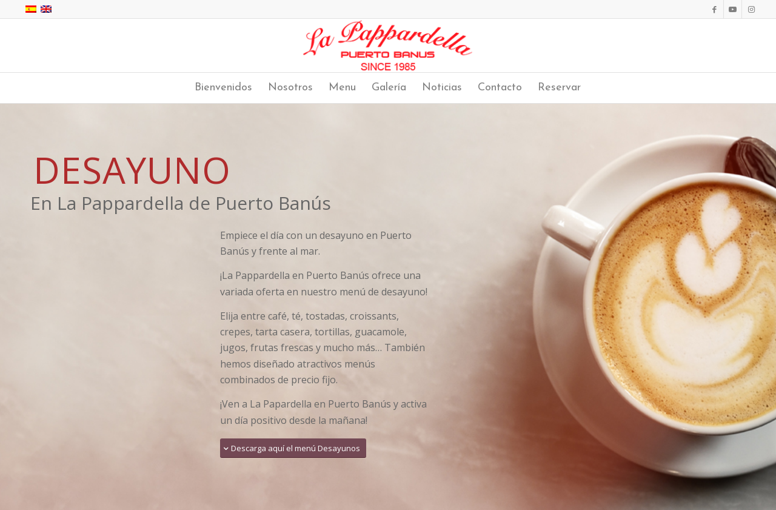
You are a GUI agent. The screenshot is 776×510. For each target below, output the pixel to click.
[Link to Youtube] (732, 9)
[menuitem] (223, 88)
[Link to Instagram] (751, 9)
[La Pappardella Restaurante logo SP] (388, 45)
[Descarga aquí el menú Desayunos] (293, 448)
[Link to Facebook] (714, 9)
